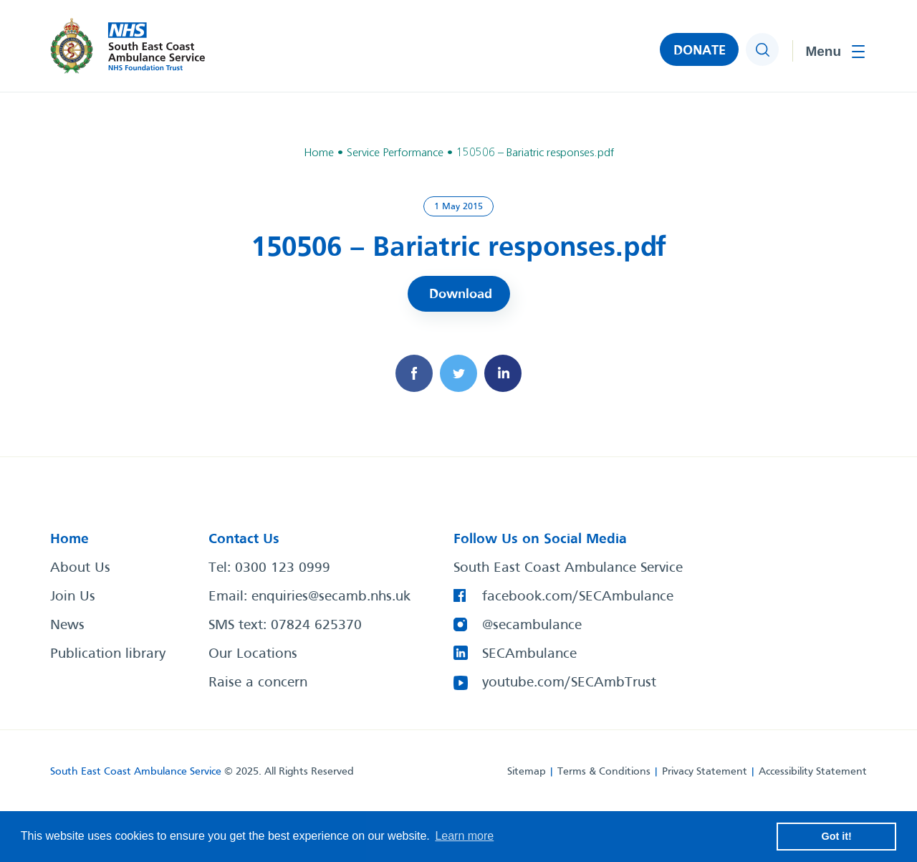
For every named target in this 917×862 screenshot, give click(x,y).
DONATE (699, 50)
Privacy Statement (704, 772)
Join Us (72, 596)
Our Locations (252, 654)
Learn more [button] (464, 836)
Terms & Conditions (603, 772)
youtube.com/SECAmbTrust (569, 682)
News (67, 625)
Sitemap (526, 772)
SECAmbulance (529, 654)
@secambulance (532, 625)
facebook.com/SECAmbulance (577, 596)
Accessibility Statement (813, 772)
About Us (80, 568)
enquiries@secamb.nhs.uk (331, 596)
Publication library (107, 654)
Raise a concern (257, 682)
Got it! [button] (837, 836)
